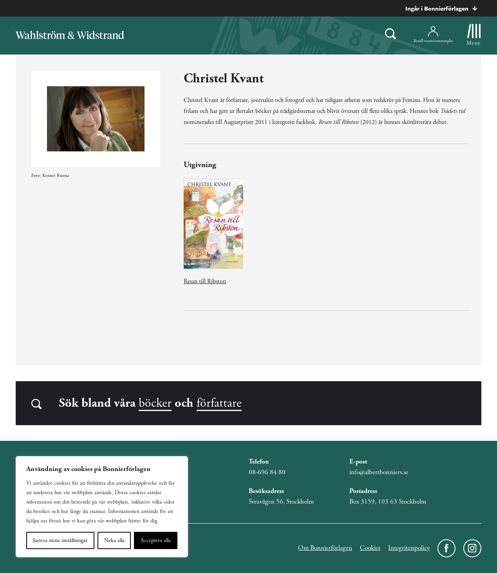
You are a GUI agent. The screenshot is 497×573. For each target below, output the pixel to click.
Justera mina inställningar (60, 540)
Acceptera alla (156, 540)
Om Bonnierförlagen (325, 548)
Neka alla (114, 540)
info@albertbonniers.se (378, 472)
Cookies (370, 548)
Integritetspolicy (409, 548)
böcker (155, 403)
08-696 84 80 (267, 472)
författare (219, 403)
